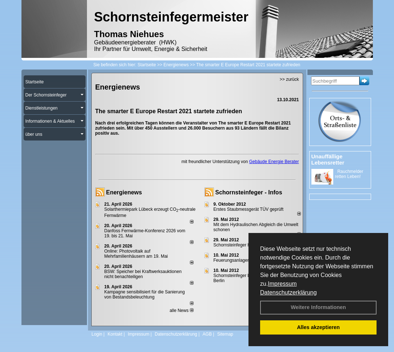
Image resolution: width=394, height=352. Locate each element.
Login (97, 334)
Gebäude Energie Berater (274, 161)
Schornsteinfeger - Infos (248, 192)
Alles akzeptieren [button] (318, 327)
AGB (207, 334)
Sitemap (225, 334)
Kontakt (115, 334)
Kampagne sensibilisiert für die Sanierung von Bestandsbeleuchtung (144, 294)
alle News (181, 310)
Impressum (282, 284)
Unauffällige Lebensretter (328, 159)
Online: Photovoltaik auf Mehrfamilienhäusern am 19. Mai (136, 254)
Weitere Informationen (318, 307)
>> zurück (289, 79)
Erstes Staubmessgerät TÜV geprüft (249, 209)
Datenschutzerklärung (288, 292)
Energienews (124, 192)
